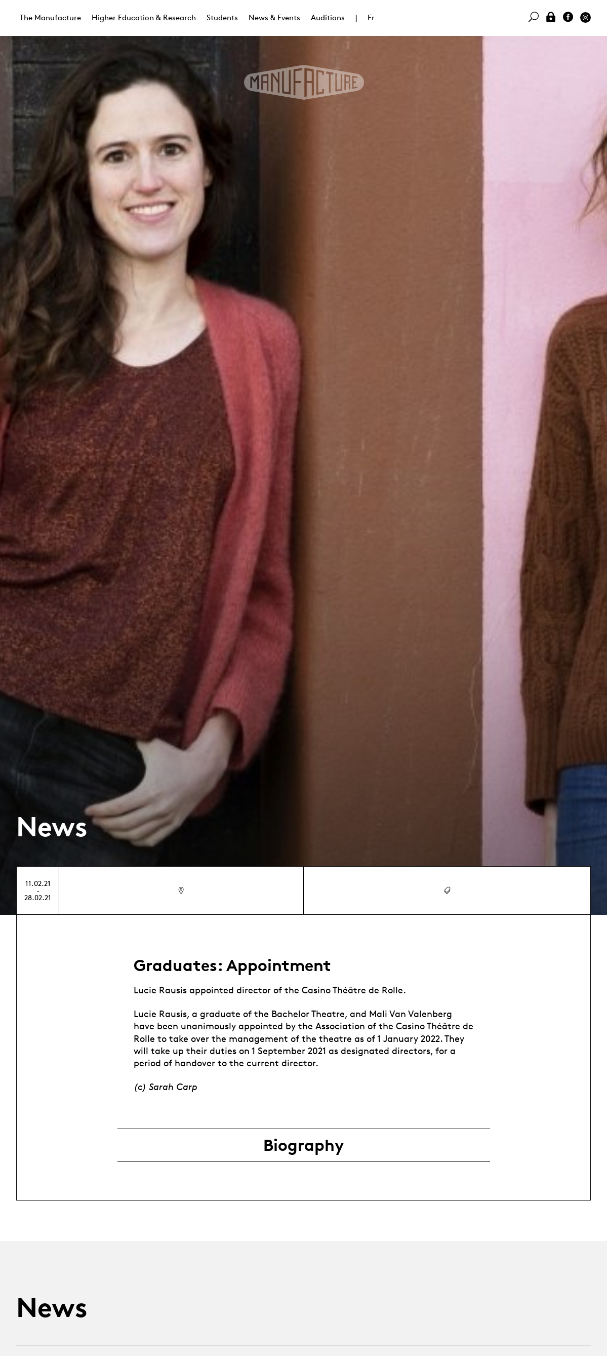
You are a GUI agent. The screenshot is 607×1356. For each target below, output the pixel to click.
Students (222, 17)
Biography (303, 1145)
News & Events (274, 17)
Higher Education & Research (144, 17)
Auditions (328, 17)
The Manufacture (50, 17)
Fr (371, 17)
